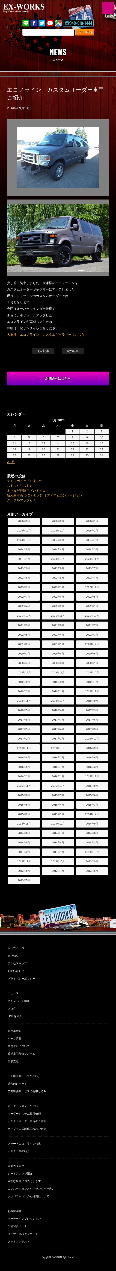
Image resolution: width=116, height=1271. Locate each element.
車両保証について (19, 1046)
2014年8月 (24, 833)
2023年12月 (58, 559)
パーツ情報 (14, 1038)
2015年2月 (24, 814)
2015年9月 (92, 785)
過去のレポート (17, 1083)
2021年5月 (24, 634)
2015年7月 (58, 795)
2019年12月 (24, 672)
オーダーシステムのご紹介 (24, 1106)
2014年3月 (92, 842)
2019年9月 (24, 682)
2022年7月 (24, 596)
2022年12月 (92, 587)
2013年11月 (24, 861)
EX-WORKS (31, 8)
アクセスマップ (17, 963)
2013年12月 (92, 852)
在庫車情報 (14, 1031)
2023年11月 (92, 559)
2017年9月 (92, 710)
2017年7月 (58, 719)
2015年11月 (24, 785)
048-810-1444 (81, 23)
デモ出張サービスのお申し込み (27, 1091)
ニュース (13, 993)
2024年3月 (92, 549)
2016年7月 (58, 757)
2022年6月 (58, 596)
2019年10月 (92, 672)
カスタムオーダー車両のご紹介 (27, 1121)
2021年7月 (92, 625)
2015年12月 (92, 776)
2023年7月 (92, 568)
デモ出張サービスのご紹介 (24, 1076)
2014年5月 (24, 842)
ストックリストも (20, 485)
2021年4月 (58, 634)
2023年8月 (58, 568)
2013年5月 (24, 880)
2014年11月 (24, 823)
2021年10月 (92, 615)
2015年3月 (92, 804)
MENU (108, 8)
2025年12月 (24, 530)
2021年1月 (58, 644)
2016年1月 (58, 776)
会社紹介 (13, 955)
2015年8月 (24, 795)
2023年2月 (24, 587)
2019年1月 (58, 691)
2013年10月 (58, 861)
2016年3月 (92, 767)
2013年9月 (92, 861)
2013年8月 (24, 870)
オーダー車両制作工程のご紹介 (27, 1128)
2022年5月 (92, 596)
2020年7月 (24, 653)
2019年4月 (92, 682)
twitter (42, 23)
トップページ (16, 948)
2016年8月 (24, 757)
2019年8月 (58, 682)
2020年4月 (24, 663)
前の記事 (43, 351)
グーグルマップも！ (21, 500)
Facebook (33, 23)
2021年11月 (58, 615)
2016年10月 (58, 748)
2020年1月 (92, 663)
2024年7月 (92, 540)
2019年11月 (58, 672)
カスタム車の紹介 (19, 1151)
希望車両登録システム (21, 1053)
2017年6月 (92, 719)
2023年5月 (58, 577)
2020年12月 (92, 644)
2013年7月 (58, 870)
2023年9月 (24, 568)
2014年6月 (92, 833)
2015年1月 (58, 814)
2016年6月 (92, 757)
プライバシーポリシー (21, 978)
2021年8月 (58, 625)
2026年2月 (58, 521)
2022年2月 (58, 606)
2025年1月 (92, 530)
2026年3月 (24, 521)
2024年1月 (24, 559)
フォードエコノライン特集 (24, 1143)
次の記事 (73, 351)
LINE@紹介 (15, 1016)
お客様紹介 (14, 1211)
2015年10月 (58, 785)
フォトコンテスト (19, 1241)
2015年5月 (24, 804)
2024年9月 (58, 540)
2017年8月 (24, 719)
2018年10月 (58, 700)
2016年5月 (24, 767)
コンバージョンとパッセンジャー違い (31, 1188)
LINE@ (25, 23)
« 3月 (11, 462)
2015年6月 (92, 795)
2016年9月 (92, 748)
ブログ (12, 1008)
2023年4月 (92, 577)
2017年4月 (58, 729)
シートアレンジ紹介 (20, 1173)
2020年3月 (58, 663)
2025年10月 (58, 530)
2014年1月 (58, 852)
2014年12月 (92, 814)
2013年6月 (92, 870)
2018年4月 (58, 710)
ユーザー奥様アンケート (23, 1234)
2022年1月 (92, 606)
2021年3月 (92, 634)
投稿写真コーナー (19, 1226)
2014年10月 (58, 823)
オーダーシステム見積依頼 (24, 1113)
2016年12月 (92, 738)
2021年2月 (24, 644)
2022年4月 (24, 606)
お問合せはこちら (58, 378)
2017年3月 (92, 729)
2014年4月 (58, 842)
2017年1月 (58, 738)
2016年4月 (58, 767)
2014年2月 (24, 852)
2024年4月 (58, 549)
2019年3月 (24, 691)
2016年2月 (24, 776)
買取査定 (13, 1061)
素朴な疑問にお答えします (24, 1181)
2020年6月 (58, 653)
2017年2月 (24, 738)
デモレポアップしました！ (26, 481)
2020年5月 (92, 653)
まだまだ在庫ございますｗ (26, 490)
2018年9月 (92, 700)
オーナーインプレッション (24, 1218)
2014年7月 (58, 833)
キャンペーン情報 (19, 1001)
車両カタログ (16, 1166)
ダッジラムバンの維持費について (28, 1196)
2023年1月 (58, 587)
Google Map (58, 23)
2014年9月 (92, 823)
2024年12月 (24, 540)
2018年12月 (92, 691)
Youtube (50, 23)
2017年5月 (24, 729)
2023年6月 (24, 577)
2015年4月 (58, 804)
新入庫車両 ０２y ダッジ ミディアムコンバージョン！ (46, 495)
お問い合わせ (16, 971)
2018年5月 (24, 710)
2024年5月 (24, 549)
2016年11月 (24, 748)
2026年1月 (92, 521)
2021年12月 (24, 615)
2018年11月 (24, 700)
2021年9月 (24, 625)
